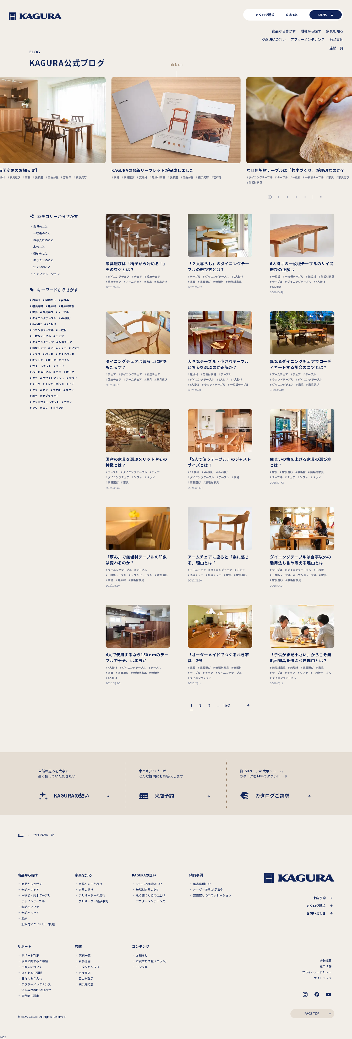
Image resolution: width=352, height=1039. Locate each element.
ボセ (35, 396)
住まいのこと (42, 267)
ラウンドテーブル (43, 330)
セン (45, 390)
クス (35, 390)
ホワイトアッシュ (53, 378)
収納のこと (40, 253)
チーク (36, 384)
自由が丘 (50, 300)
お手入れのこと (43, 240)
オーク (70, 372)
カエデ (68, 402)
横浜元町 (37, 306)
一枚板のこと (42, 233)
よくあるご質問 (32, 973)
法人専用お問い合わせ (36, 990)
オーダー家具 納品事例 (208, 890)
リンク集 (142, 967)
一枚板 (62, 330)
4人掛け (66, 318)
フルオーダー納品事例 (93, 901)
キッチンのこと (43, 260)
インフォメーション (46, 274)
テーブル (63, 312)
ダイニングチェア (43, 342)
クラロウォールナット (45, 402)
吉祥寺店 (84, 973)
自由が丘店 (86, 978)
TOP (20, 835)
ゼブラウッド (51, 396)
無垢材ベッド (30, 913)
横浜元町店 (86, 984)
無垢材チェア (30, 890)
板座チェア (65, 342)
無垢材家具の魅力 (147, 890)
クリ (35, 408)
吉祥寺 (65, 300)
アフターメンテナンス (150, 901)
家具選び (48, 312)
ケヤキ (57, 390)
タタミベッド (66, 354)
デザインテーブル (33, 901)
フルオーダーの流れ (92, 895)
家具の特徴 (86, 890)
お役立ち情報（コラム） (152, 961)
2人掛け (51, 324)
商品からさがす (32, 884)
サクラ (70, 390)
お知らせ (142, 955)
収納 (24, 918)
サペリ (73, 378)
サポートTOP (30, 955)
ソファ (75, 348)
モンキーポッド (54, 384)
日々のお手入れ (32, 978)
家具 (35, 312)
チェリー (61, 366)
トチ (71, 384)
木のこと (39, 247)
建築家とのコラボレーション (212, 895)
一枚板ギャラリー (90, 967)
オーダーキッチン (58, 360)
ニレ (45, 408)
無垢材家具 (67, 306)
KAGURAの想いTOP (149, 884)
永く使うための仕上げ (150, 895)
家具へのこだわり (90, 884)
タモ (35, 378)
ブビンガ (58, 408)
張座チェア (39, 348)
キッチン (37, 360)
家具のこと (40, 227)
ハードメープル (41, 372)
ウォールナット (41, 366)
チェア (60, 336)
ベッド (49, 354)
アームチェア (58, 348)
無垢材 (52, 306)
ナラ (58, 372)
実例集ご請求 (30, 996)
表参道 (36, 300)
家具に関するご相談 (35, 961)
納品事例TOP (202, 884)
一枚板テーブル (41, 336)
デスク (36, 354)
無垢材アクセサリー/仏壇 (38, 924)
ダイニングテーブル (44, 318)
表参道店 (84, 961)
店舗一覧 (84, 955)
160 (227, 705)
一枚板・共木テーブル (36, 895)
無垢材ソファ (30, 907)
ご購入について (32, 967)
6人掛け (37, 324)
